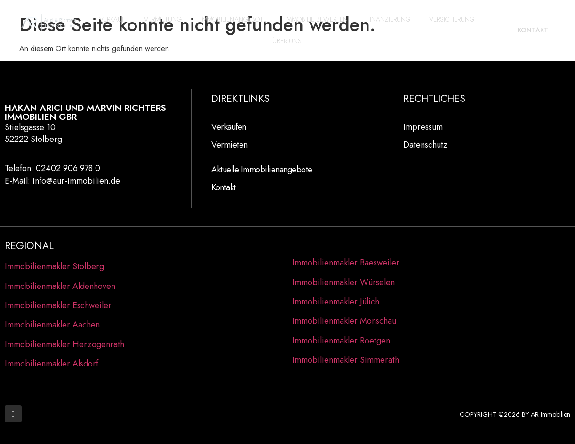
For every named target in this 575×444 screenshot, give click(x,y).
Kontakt (223, 187)
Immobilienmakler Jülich (335, 302)
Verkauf (112, 19)
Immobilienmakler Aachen (52, 325)
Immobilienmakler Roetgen (341, 341)
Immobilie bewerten (316, 19)
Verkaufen (228, 127)
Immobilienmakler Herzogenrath (64, 344)
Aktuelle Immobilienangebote (261, 170)
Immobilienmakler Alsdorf (51, 364)
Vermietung (163, 19)
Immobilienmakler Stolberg (54, 266)
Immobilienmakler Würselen (343, 282)
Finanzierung (388, 19)
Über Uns (287, 41)
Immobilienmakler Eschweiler (58, 305)
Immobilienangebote (233, 19)
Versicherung (451, 19)
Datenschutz (425, 145)
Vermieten (229, 145)
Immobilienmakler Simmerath (345, 360)
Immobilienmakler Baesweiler (345, 263)
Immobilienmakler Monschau (344, 321)
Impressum (423, 127)
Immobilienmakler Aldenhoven (60, 286)
